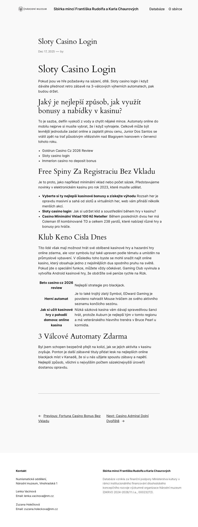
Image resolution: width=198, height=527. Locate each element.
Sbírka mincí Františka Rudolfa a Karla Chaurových (96, 9)
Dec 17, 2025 (46, 51)
